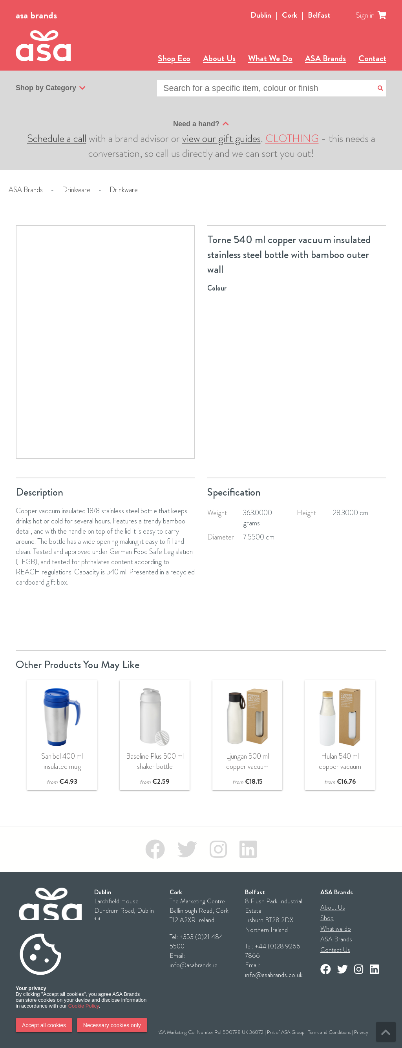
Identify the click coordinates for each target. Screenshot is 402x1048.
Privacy (361, 1032)
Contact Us (335, 949)
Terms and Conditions (329, 1032)
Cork (289, 15)
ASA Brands (325, 58)
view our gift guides (221, 138)
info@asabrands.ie (193, 965)
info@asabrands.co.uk (274, 974)
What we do (335, 928)
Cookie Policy (83, 1006)
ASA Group (292, 1032)
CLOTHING (292, 138)
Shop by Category (51, 88)
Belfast (319, 15)
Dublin (260, 15)
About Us (219, 58)
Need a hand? (201, 124)
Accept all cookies (44, 1025)
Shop (327, 918)
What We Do (270, 58)
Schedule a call (56, 138)
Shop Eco (174, 58)
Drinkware (76, 190)
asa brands (36, 15)
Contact (372, 58)
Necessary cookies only (112, 1025)
